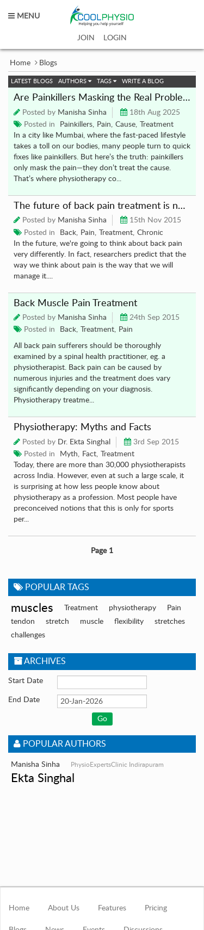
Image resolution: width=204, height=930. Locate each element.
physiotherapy (132, 608)
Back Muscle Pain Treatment (75, 303)
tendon (23, 621)
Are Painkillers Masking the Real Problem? (102, 98)
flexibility (129, 621)
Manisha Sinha (82, 112)
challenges (28, 635)
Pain (126, 329)
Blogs (48, 63)
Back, (69, 233)
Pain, (105, 124)
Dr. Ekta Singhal (84, 442)
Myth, (69, 454)
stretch (57, 621)
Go (102, 719)
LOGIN (115, 38)
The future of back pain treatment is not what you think (102, 206)
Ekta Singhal (43, 778)
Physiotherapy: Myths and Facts (82, 427)
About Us (63, 908)
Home (20, 63)
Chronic (150, 233)
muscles (32, 608)
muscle (91, 621)
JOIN (86, 38)
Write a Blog (143, 81)
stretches (169, 621)
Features (112, 908)
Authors (74, 81)
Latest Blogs (32, 81)
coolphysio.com (102, 16)
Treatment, (116, 233)
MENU (24, 16)
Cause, (126, 124)
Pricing (156, 908)
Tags (106, 81)
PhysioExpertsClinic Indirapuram (117, 764)
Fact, (90, 454)
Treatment (157, 124)
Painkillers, (77, 124)
